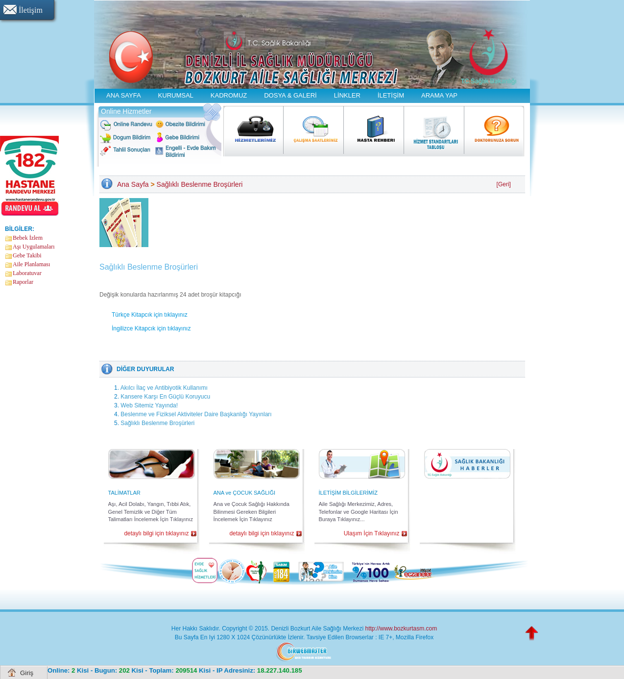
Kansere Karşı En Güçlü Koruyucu (165, 396)
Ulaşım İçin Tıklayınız (372, 533)
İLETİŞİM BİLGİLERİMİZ (348, 493)
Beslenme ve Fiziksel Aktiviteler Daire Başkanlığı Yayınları (195, 414)
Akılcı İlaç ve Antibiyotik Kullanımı (164, 387)
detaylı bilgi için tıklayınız (156, 533)
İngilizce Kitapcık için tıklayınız (151, 328)
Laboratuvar (27, 273)
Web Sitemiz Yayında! (149, 405)
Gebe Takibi (27, 255)
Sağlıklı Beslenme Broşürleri (200, 184)
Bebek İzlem (28, 237)
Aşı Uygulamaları (34, 246)
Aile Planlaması (31, 264)
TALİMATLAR (124, 493)
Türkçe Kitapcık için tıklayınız (150, 314)
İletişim (31, 10)
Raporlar (23, 281)
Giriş (26, 673)
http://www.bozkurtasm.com (401, 628)
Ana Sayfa (133, 184)
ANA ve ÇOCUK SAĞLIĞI (245, 493)
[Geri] (504, 184)
